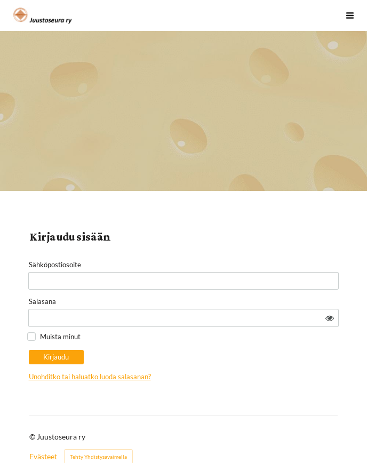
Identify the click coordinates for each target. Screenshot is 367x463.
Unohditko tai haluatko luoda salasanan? (174, 350)
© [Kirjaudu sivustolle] (33, 409)
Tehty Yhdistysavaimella (98, 430)
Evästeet (43, 430)
